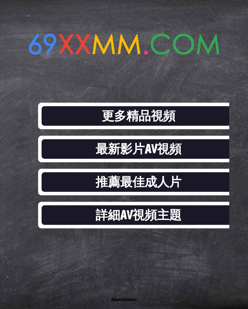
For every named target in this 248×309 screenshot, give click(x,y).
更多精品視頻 (138, 116)
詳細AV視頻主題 (138, 215)
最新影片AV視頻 (138, 149)
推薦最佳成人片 (138, 182)
